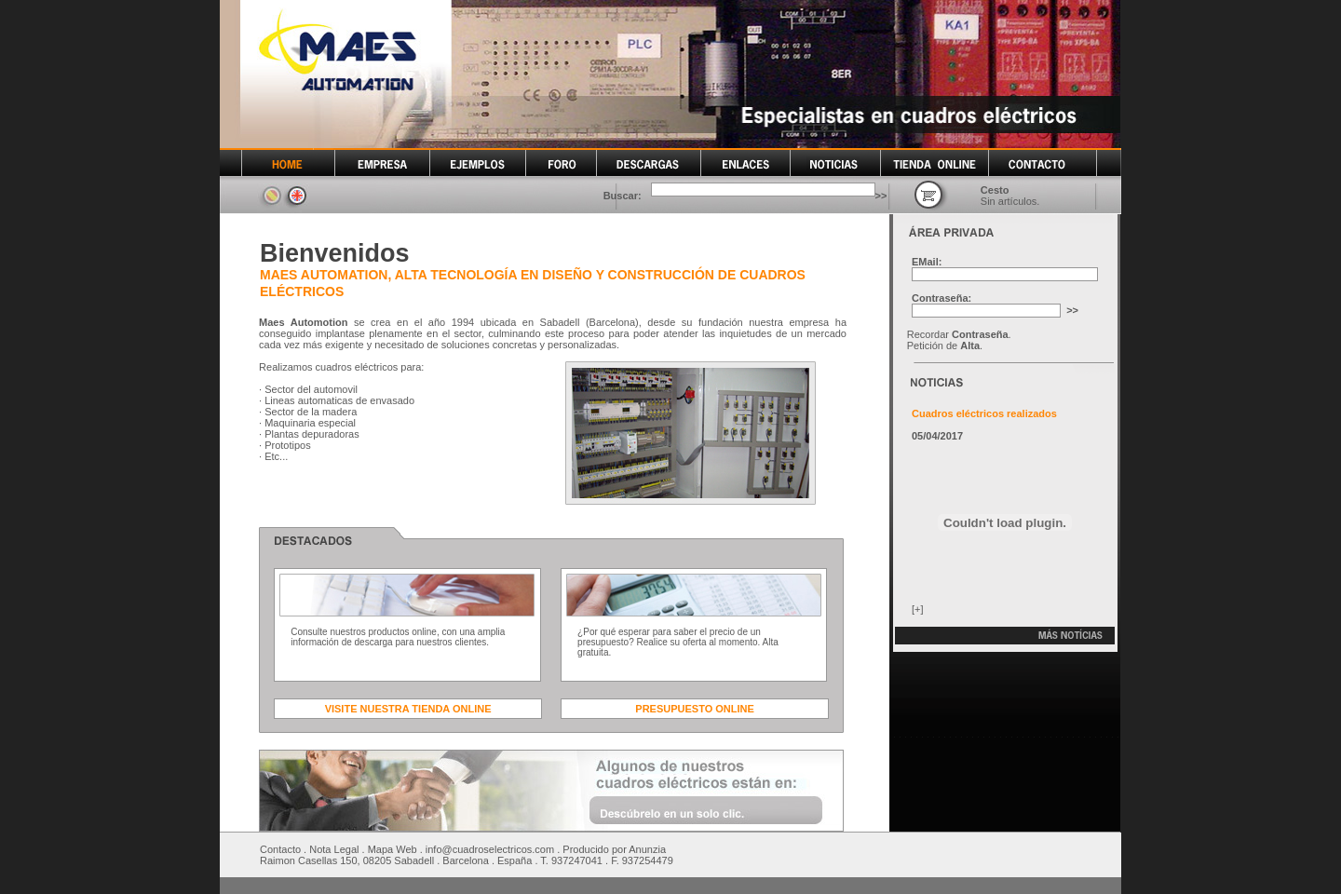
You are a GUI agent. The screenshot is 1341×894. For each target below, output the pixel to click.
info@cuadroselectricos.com (490, 849)
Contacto (280, 849)
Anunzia (647, 849)
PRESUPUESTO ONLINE (694, 708)
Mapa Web (392, 849)
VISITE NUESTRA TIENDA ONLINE (408, 708)
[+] (918, 609)
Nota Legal (334, 849)
